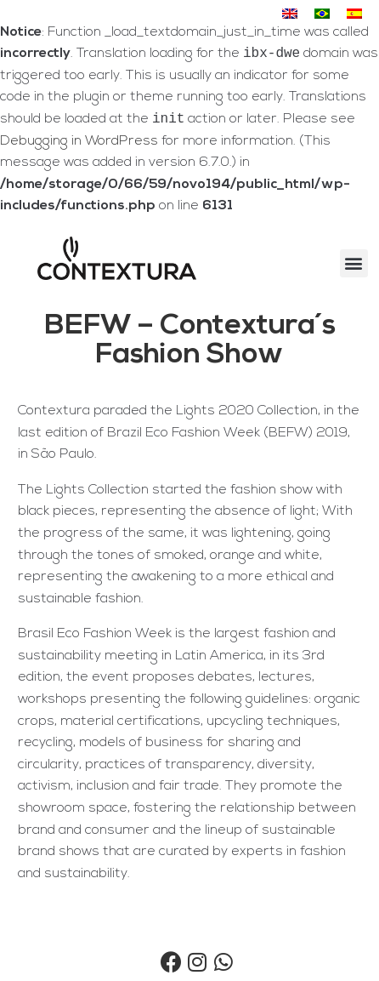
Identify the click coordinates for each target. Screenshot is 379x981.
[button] (354, 267)
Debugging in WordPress (79, 144)
